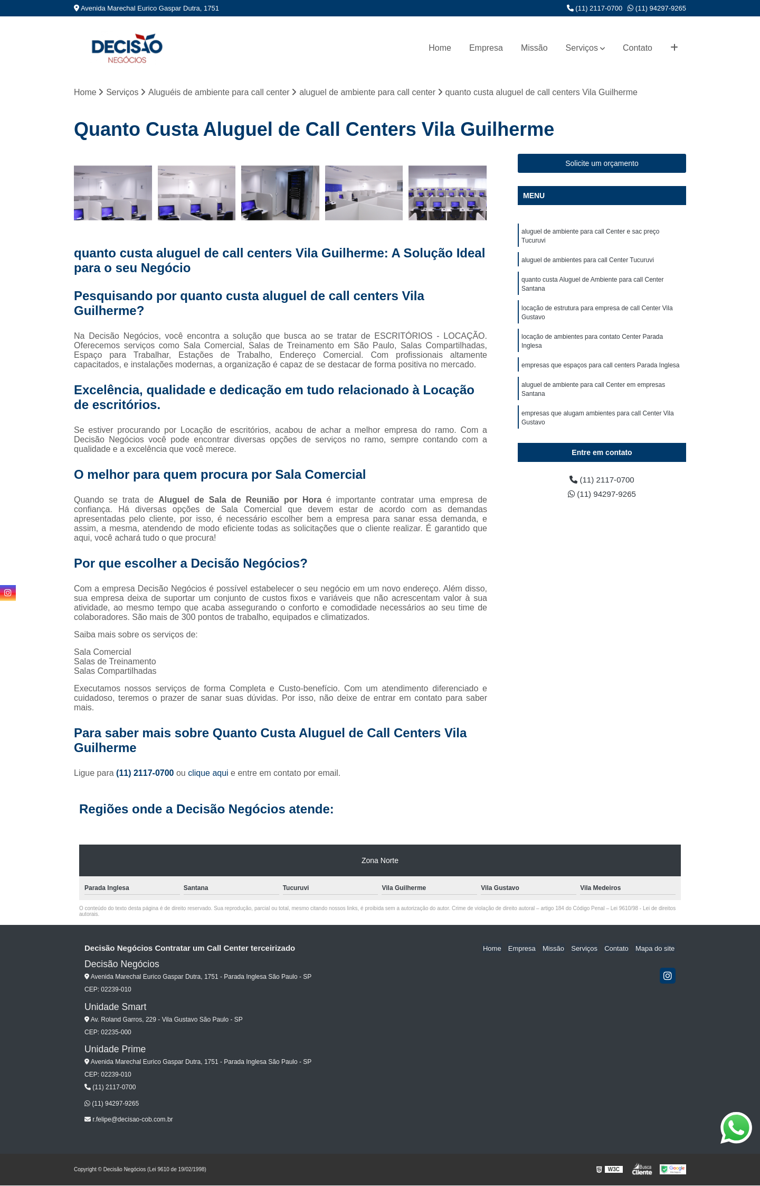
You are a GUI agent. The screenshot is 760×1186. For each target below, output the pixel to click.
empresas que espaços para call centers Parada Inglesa (600, 370)
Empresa (486, 47)
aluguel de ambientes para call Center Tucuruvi (587, 261)
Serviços (582, 47)
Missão (534, 47)
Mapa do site (655, 949)
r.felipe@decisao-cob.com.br (128, 1120)
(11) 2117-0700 (595, 8)
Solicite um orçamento (602, 164)
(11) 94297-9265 (657, 8)
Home (440, 47)
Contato (637, 47)
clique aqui (208, 773)
